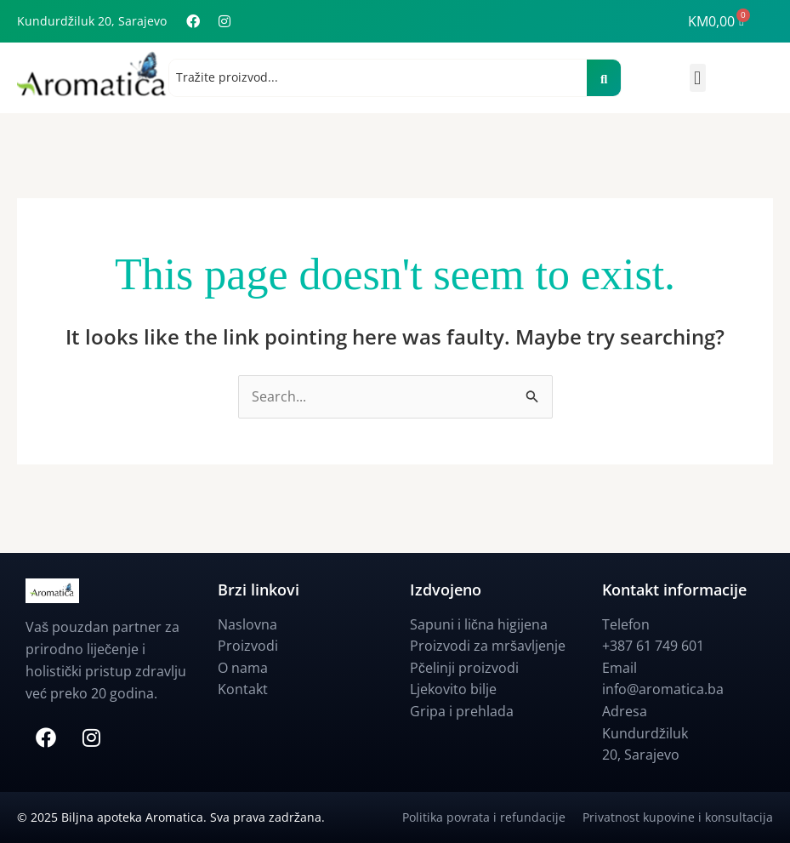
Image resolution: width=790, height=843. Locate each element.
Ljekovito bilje (453, 690)
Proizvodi (248, 646)
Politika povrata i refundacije (492, 817)
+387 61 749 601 (653, 646)
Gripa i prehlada (462, 711)
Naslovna (247, 624)
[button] (698, 78)
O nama (243, 667)
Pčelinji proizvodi (464, 667)
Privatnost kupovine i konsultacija (678, 817)
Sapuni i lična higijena (479, 624)
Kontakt (243, 690)
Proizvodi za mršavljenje (488, 646)
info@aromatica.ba (663, 690)
